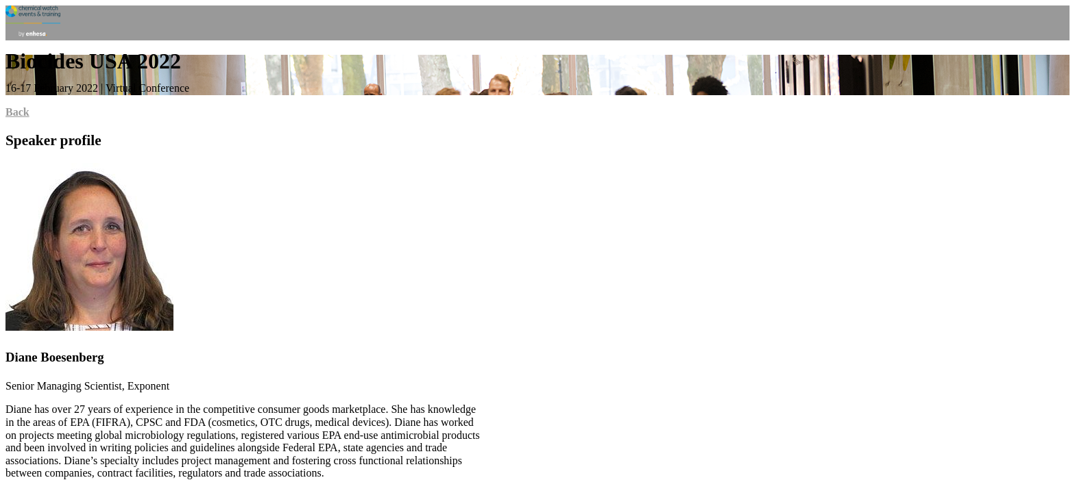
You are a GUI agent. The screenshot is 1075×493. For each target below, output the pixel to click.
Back (17, 112)
